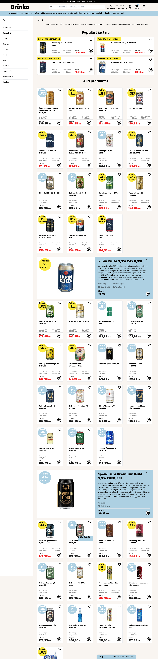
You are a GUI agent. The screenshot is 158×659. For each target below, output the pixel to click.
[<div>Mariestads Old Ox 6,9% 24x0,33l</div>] (109, 97)
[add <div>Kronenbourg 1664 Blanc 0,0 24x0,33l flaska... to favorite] (60, 649)
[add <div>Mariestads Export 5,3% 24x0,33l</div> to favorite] (90, 90)
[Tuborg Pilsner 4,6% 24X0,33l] (50, 310)
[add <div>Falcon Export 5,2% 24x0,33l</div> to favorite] (60, 387)
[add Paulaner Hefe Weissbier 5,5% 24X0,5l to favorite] (120, 606)
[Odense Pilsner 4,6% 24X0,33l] (50, 572)
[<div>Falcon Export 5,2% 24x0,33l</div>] (50, 395)
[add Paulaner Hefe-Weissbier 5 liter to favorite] (90, 345)
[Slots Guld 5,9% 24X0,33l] (50, 182)
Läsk (37, 13)
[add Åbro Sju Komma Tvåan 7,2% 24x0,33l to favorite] (150, 132)
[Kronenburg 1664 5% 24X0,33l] (80, 614)
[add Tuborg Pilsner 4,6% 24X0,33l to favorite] (60, 303)
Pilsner (6, 44)
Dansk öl (7, 27)
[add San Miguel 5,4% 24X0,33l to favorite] (120, 132)
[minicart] (143, 7)
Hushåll (99, 13)
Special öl (7, 71)
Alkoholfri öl (8, 76)
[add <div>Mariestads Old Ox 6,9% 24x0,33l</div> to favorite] (120, 90)
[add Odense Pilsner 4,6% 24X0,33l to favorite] (60, 564)
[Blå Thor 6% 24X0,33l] (139, 97)
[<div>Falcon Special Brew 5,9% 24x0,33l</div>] (139, 395)
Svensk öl (7, 33)
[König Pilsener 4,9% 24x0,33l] (109, 395)
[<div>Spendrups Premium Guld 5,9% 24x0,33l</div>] (95, 494)
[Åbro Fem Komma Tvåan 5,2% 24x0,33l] (80, 139)
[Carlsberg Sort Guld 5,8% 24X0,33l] (42, 47)
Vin (22, 13)
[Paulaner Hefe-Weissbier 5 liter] (80, 352)
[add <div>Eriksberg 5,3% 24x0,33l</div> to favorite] (90, 303)
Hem (38, 20)
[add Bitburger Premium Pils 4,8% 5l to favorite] (90, 387)
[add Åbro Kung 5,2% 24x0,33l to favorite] (120, 345)
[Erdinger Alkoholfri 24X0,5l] (139, 614)
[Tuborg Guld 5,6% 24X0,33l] (139, 182)
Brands (116, 13)
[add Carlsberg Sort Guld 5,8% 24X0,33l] (91, 40)
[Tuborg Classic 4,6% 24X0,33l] (80, 182)
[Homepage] (18, 6)
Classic (6, 49)
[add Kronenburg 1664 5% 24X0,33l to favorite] (90, 606)
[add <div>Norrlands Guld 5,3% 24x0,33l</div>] (150, 40)
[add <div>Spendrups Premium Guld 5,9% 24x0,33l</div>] (147, 472)
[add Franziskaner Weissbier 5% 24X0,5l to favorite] (120, 564)
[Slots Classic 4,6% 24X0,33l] (80, 529)
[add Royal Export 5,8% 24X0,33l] (91, 59)
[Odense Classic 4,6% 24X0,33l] (50, 614)
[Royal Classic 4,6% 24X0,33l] (109, 529)
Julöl (5, 38)
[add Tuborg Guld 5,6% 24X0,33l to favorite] (150, 174)
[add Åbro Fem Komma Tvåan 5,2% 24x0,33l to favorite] (90, 132)
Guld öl (6, 66)
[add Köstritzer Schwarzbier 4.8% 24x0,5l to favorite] (150, 564)
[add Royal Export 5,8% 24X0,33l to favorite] (120, 216)
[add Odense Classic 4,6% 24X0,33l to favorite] (60, 606)
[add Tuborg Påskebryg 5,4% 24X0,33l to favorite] (60, 345)
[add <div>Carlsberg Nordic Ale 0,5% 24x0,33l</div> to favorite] (60, 522)
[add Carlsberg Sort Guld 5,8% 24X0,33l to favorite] (60, 216)
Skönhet (107, 13)
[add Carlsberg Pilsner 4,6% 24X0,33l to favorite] (120, 174)
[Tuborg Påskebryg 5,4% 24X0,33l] (50, 352)
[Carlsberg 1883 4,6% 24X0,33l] (139, 529)
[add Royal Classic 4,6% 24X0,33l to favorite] (120, 522)
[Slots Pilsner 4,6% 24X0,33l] (139, 310)
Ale (4, 60)
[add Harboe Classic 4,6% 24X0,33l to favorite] (60, 132)
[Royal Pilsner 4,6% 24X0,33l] (80, 437)
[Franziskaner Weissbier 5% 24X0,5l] (109, 572)
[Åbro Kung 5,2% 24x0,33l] (109, 352)
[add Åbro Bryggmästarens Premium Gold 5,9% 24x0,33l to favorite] (60, 90)
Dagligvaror (89, 13)
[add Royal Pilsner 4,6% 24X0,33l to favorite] (90, 429)
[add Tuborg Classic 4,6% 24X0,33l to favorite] (90, 174)
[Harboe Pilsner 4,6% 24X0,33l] (109, 310)
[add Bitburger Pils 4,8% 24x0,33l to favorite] (90, 564)
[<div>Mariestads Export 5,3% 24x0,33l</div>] (80, 97)
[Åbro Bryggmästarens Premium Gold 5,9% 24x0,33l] (50, 97)
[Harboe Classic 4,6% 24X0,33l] (50, 139)
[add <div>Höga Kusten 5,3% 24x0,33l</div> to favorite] (60, 429)
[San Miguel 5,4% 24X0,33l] (109, 139)
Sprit (27, 13)
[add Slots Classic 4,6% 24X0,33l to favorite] (90, 522)
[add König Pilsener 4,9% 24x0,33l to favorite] (120, 387)
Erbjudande (13, 13)
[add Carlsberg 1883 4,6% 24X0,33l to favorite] (150, 522)
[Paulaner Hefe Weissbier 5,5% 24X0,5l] (109, 614)
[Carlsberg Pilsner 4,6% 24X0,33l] (109, 182)
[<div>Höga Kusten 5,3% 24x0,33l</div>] (50, 437)
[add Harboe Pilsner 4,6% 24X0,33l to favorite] (120, 303)
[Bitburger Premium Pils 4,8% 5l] (80, 395)
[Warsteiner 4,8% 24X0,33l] (139, 352)
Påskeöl (6, 82)
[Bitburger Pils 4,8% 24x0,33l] (80, 572)
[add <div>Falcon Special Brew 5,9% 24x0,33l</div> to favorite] (150, 387)
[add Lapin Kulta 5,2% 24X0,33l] (150, 59)
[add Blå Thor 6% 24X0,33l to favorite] (150, 90)
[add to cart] (91, 50)
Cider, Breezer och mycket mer (53, 13)
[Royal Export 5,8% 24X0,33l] (42, 67)
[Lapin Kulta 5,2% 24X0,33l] (102, 67)
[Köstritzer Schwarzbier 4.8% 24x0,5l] (139, 572)
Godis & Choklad (75, 13)
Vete (5, 55)
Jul (122, 13)
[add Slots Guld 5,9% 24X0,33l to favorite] (60, 174)
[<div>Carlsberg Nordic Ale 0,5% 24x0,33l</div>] (50, 529)
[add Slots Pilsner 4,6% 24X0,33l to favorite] (150, 303)
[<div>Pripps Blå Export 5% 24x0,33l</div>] (109, 437)
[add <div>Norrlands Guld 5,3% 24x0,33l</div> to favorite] (90, 216)
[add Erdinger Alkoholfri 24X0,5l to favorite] (150, 606)
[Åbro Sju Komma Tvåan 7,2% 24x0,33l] (139, 139)
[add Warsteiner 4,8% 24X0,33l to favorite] (150, 345)
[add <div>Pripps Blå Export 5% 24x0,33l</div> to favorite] (120, 429)
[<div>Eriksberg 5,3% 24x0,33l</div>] (80, 310)
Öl (32, 13)
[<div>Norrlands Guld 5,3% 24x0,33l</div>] (102, 47)
